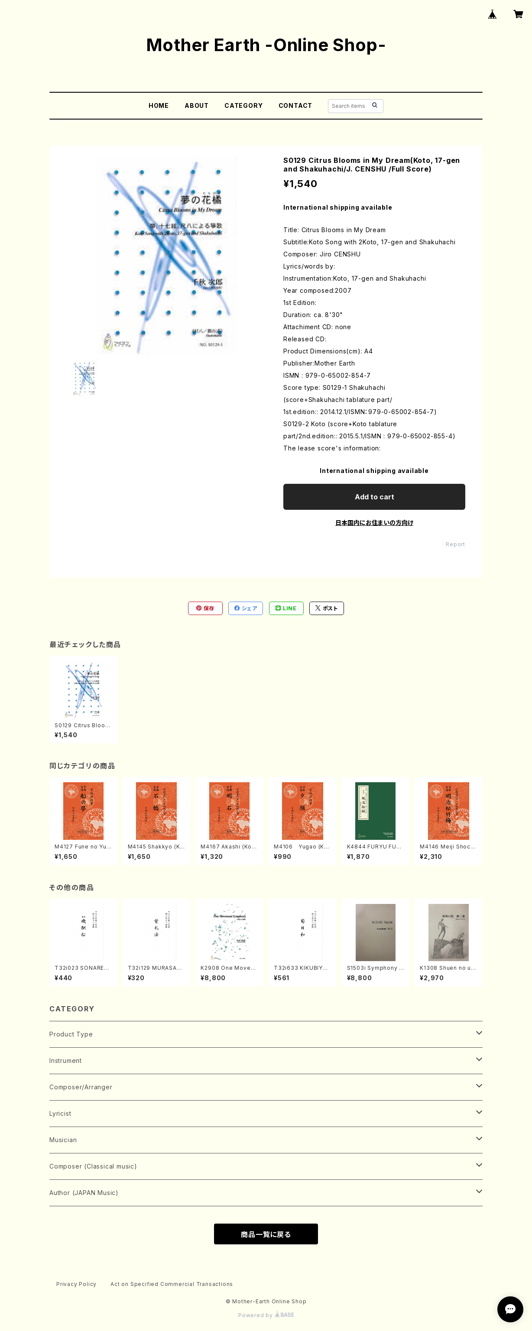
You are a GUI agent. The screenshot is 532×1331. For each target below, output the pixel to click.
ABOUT (197, 105)
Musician (63, 1139)
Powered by (266, 1315)
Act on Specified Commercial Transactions (171, 1284)
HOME (159, 105)
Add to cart (374, 496)
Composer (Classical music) (93, 1166)
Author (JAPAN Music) (84, 1192)
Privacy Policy (76, 1284)
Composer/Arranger (81, 1087)
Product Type (71, 1034)
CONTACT (296, 105)
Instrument (65, 1060)
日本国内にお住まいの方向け (374, 522)
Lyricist (60, 1113)
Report (455, 544)
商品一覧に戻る (266, 1234)
